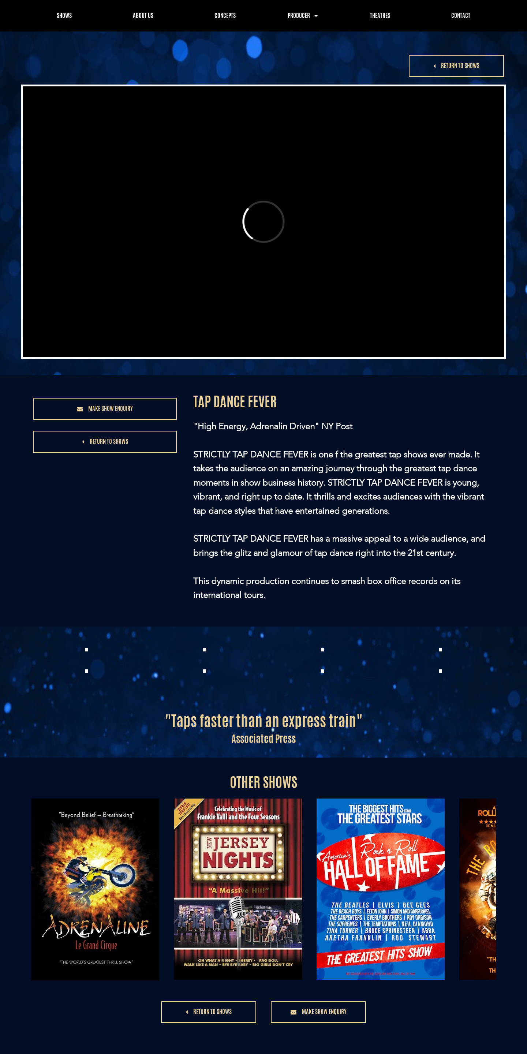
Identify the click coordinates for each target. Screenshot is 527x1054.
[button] (456, 66)
